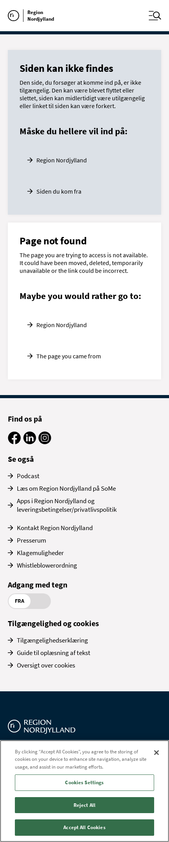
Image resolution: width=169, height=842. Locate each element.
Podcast (28, 476)
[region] (84, 791)
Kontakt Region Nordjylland (55, 527)
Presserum (31, 540)
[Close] (156, 752)
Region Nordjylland (61, 160)
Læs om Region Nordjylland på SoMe (66, 488)
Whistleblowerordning (47, 565)
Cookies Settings (84, 782)
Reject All (84, 805)
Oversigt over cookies (46, 665)
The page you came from (68, 356)
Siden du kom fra (58, 191)
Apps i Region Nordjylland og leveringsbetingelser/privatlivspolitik (67, 505)
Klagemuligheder (40, 552)
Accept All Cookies (84, 827)
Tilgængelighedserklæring (52, 640)
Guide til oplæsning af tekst (53, 652)
